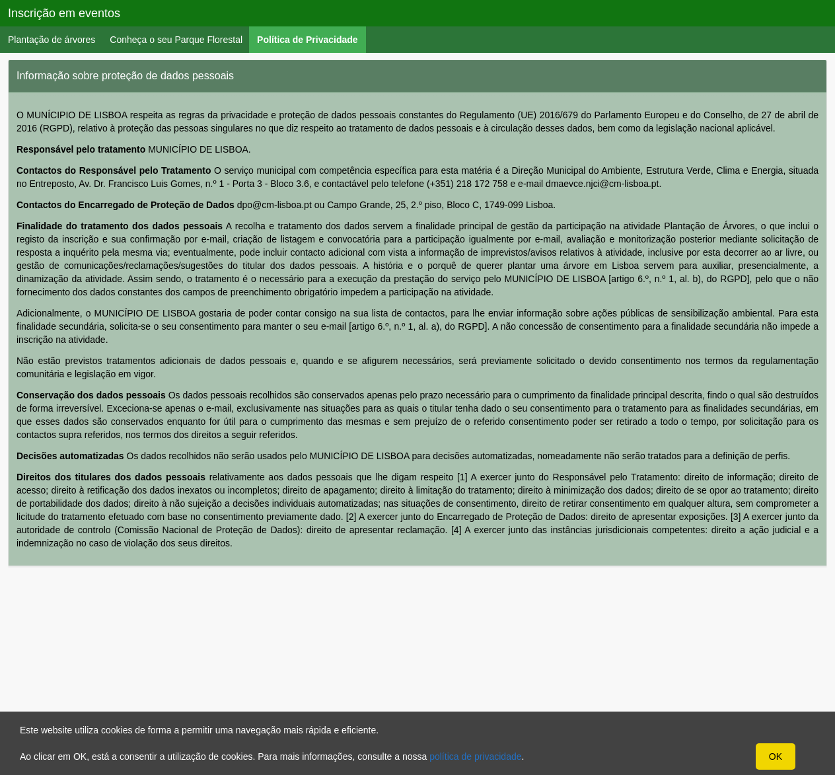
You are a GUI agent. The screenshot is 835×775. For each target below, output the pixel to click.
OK (775, 756)
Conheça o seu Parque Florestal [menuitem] (176, 39)
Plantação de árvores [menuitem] (51, 39)
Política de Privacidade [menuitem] (311, 39)
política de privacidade (475, 756)
